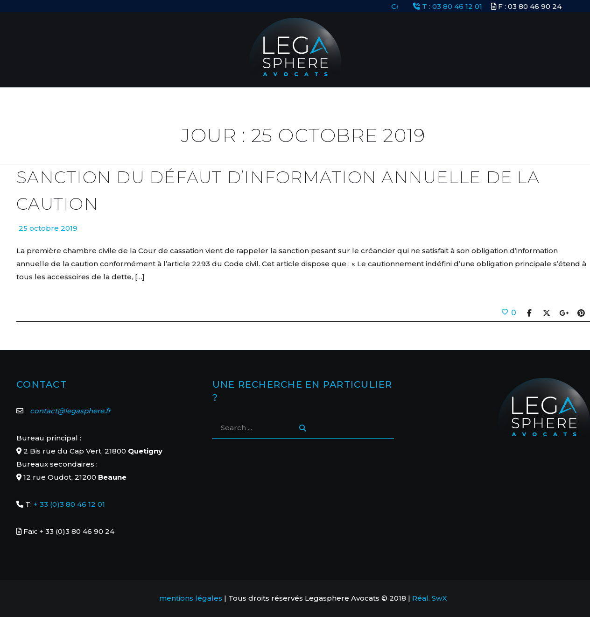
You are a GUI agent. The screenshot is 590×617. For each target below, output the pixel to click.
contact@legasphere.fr (70, 410)
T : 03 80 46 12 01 (447, 6)
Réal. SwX (429, 598)
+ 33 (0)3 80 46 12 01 (69, 504)
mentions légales (190, 598)
